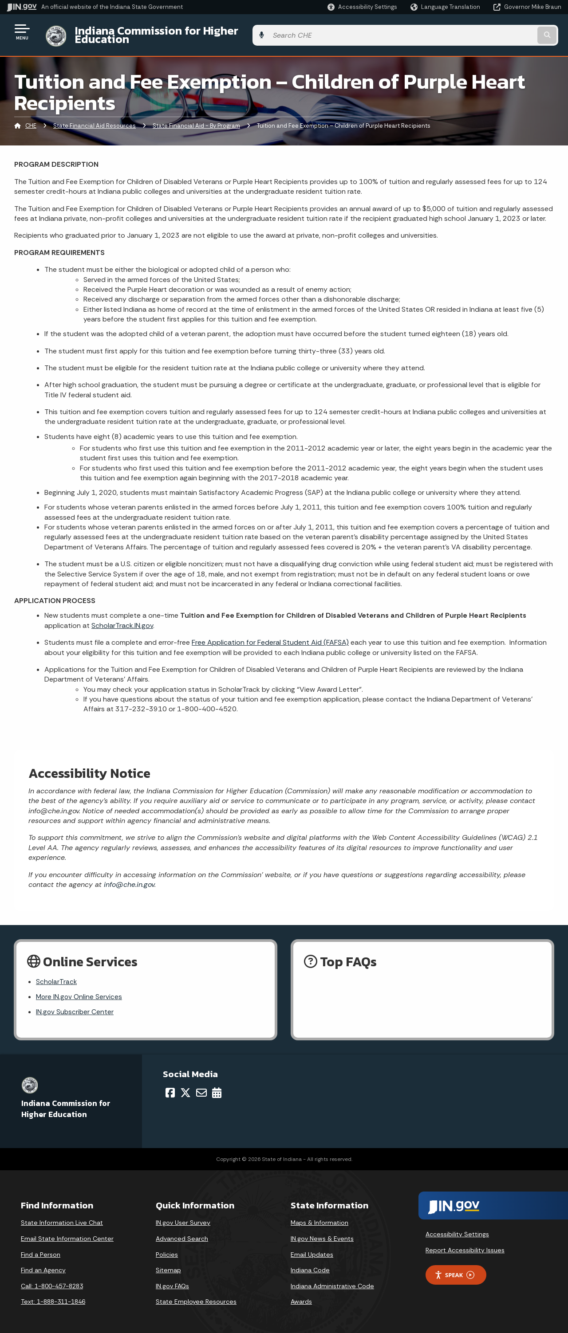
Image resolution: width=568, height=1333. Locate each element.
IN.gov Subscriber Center (75, 1007)
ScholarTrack (57, 975)
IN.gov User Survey (183, 1218)
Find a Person (40, 1249)
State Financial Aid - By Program (196, 119)
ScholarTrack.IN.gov (122, 618)
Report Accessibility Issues (465, 1245)
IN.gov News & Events (322, 1234)
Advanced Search (182, 1234)
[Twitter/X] (185, 1087)
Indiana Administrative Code (332, 1281)
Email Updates (312, 1249)
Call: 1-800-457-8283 (52, 1281)
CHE (30, 119)
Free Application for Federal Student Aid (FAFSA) (270, 635)
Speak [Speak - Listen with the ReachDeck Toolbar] (454, 1270)
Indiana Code (310, 1265)
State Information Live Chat (62, 1218)
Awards (301, 1297)
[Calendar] (216, 1087)
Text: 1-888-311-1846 (53, 1297)
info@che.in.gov (128, 877)
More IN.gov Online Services (80, 991)
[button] (362, 7)
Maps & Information (319, 1218)
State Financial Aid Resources (94, 119)
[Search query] (498, 31)
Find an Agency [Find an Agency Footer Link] (43, 1265)
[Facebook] (170, 1087)
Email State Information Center (67, 1234)
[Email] (201, 1087)
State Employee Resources (196, 1297)
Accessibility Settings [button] (457, 1229)
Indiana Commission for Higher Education (180, 31)
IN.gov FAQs (172, 1281)
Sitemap (168, 1265)
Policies (167, 1249)
